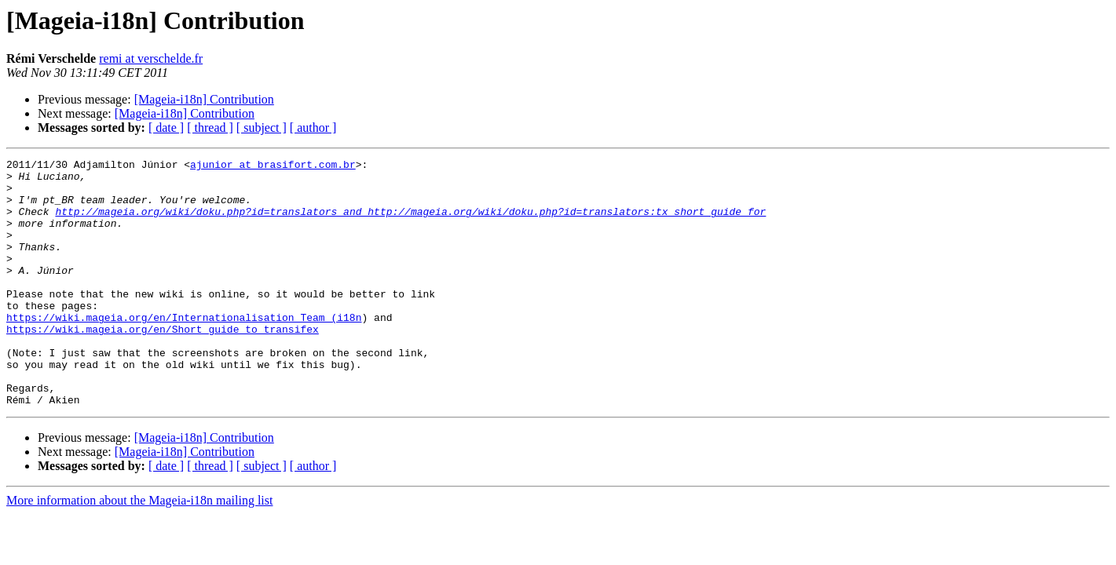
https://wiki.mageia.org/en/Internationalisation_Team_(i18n (183, 350)
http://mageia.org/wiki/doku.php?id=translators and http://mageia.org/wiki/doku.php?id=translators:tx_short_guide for (410, 223)
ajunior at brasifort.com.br (273, 166)
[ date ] (166, 127)
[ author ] (313, 127)
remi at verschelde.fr (151, 58)
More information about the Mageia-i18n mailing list (139, 549)
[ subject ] (261, 127)
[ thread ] (210, 127)
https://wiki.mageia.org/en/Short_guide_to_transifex (162, 364)
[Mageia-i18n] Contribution (204, 99)
